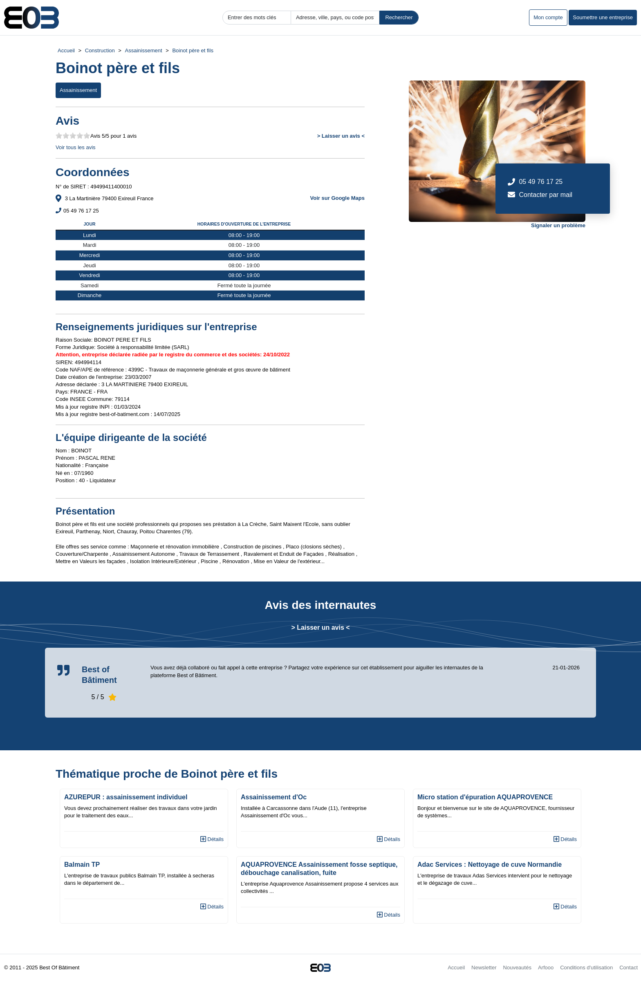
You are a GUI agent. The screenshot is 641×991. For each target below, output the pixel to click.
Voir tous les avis (76, 147)
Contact (628, 967)
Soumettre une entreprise (603, 17)
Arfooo (546, 967)
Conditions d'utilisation (586, 967)
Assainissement (143, 50)
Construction (100, 50)
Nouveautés (517, 967)
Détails (212, 839)
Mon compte (548, 17)
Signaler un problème (558, 225)
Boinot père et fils (192, 50)
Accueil (66, 50)
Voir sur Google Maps (337, 198)
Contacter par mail (545, 194)
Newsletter (483, 967)
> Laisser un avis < (341, 136)
